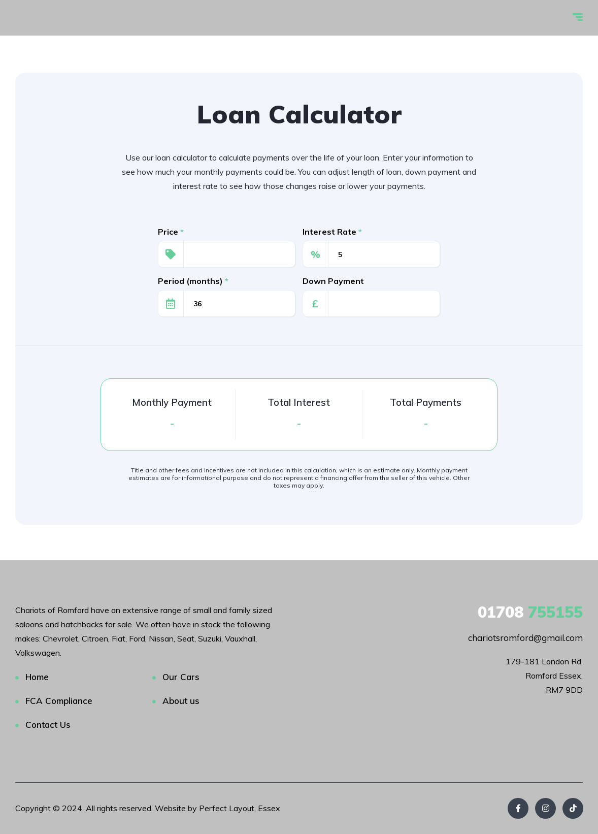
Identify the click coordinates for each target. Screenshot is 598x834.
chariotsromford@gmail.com (525, 637)
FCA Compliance (58, 700)
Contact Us (48, 724)
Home (37, 676)
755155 (530, 612)
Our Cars (181, 676)
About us (181, 700)
